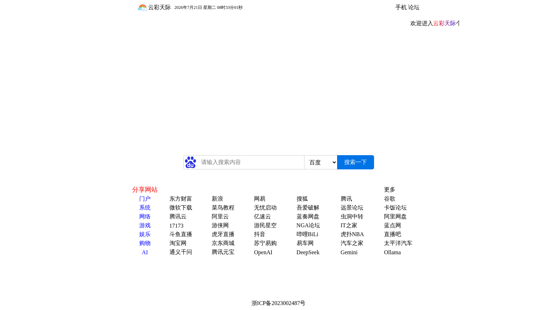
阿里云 (220, 216)
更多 (389, 189)
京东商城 (223, 243)
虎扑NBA (352, 234)
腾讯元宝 (223, 252)
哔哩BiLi (307, 234)
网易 (259, 199)
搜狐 (302, 199)
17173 (176, 226)
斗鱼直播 (180, 234)
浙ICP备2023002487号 (279, 303)
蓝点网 (392, 225)
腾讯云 (177, 216)
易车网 (305, 243)
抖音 (259, 234)
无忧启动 (265, 208)
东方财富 (180, 199)
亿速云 (262, 216)
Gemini (349, 252)
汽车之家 (352, 243)
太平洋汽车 (398, 243)
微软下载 (180, 208)
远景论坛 (352, 208)
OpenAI (263, 252)
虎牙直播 (223, 234)
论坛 (414, 7)
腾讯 (346, 199)
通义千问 (180, 252)
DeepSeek (308, 252)
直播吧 (392, 234)
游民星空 (265, 225)
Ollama (392, 252)
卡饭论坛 (395, 208)
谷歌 (389, 199)
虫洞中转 (352, 216)
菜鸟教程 (223, 208)
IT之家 (349, 225)
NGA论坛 (308, 225)
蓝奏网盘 (308, 216)
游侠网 (220, 225)
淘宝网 (177, 243)
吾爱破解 (308, 208)
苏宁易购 (265, 243)
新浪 (217, 199)
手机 (401, 7)
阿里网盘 (395, 216)
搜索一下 (355, 162)
